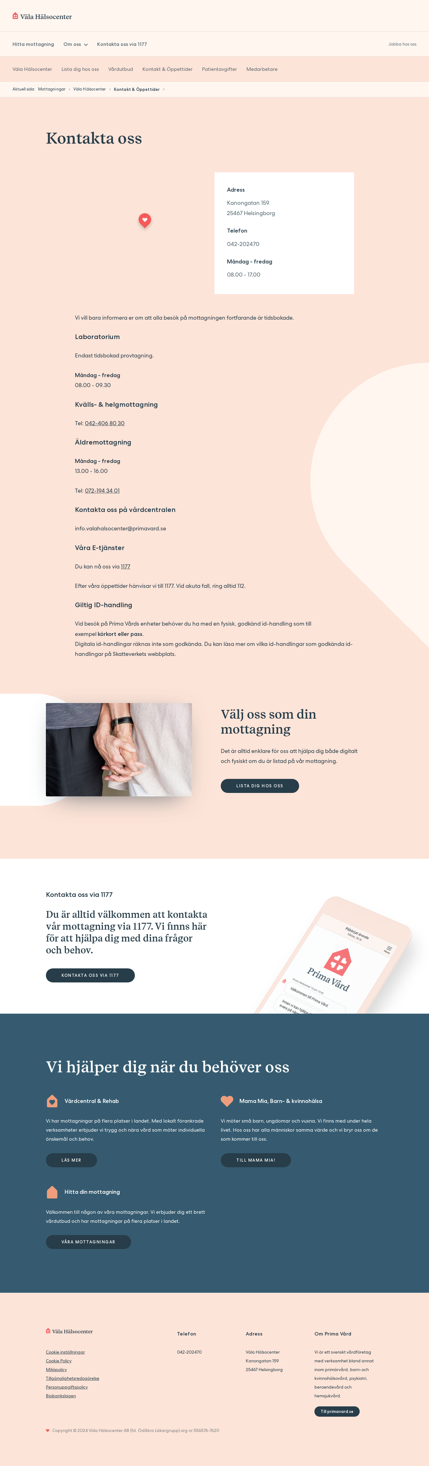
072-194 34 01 (102, 490)
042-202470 (243, 244)
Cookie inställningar (65, 1352)
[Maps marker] (145, 222)
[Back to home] (42, 15)
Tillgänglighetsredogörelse (72, 1378)
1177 (125, 566)
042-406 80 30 (105, 423)
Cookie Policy (59, 1361)
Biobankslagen (61, 1396)
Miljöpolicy (56, 1369)
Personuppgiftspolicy (67, 1387)
